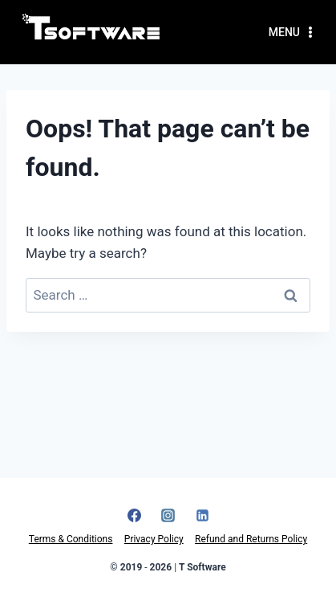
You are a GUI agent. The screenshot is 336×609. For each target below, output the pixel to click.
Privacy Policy (154, 539)
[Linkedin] (202, 515)
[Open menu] (293, 32)
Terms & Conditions (71, 539)
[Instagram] (168, 515)
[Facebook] (134, 515)
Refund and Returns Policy (251, 539)
